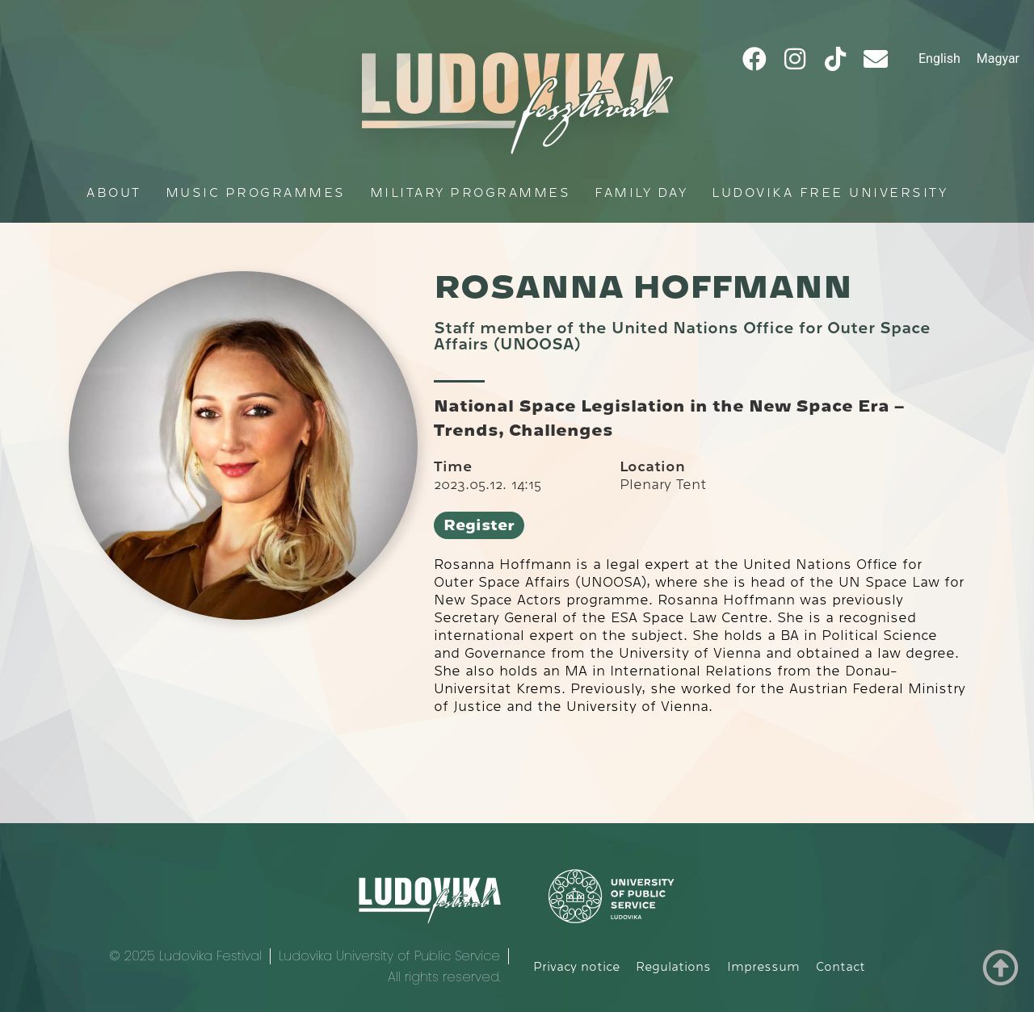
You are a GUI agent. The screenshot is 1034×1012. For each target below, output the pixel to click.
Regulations (673, 966)
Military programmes (470, 192)
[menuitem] (939, 59)
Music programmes (256, 192)
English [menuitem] (939, 58)
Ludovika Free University (830, 192)
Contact (840, 966)
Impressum (763, 966)
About (113, 192)
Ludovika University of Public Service (389, 956)
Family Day (641, 192)
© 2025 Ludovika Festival (185, 956)
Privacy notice (576, 966)
